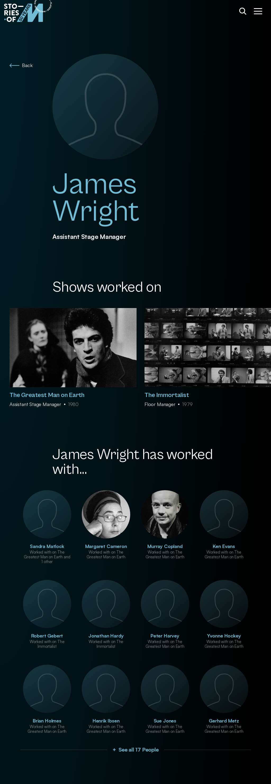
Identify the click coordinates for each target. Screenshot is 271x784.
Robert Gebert (47, 636)
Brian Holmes (47, 721)
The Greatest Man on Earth (47, 395)
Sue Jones (165, 721)
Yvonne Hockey (224, 636)
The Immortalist (166, 395)
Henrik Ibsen (106, 721)
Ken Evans (224, 546)
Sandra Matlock (47, 546)
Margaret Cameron (106, 546)
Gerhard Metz (224, 721)
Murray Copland (164, 546)
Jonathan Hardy (106, 636)
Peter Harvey (165, 636)
